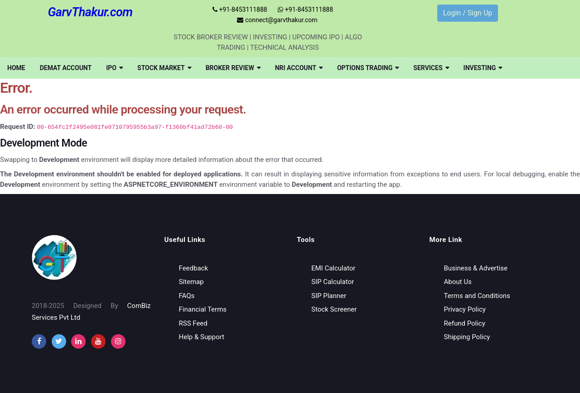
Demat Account (66, 67)
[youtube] (98, 341)
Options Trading (368, 68)
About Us (458, 282)
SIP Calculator (332, 282)
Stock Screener (334, 309)
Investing (483, 68)
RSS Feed (193, 323)
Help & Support (201, 337)
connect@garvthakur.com (277, 20)
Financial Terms (203, 309)
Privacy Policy (465, 309)
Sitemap (191, 282)
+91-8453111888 (240, 9)
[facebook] (39, 341)
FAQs (187, 296)
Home (16, 67)
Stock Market (164, 68)
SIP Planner (328, 296)
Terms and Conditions (477, 296)
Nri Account (299, 68)
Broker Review (233, 68)
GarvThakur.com (90, 12)
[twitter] (59, 341)
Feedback (193, 268)
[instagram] (78, 341)
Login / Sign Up (468, 13)
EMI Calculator (333, 268)
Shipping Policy (467, 337)
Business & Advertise (476, 268)
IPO (114, 68)
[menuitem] (16, 68)
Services (431, 68)
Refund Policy (464, 323)
